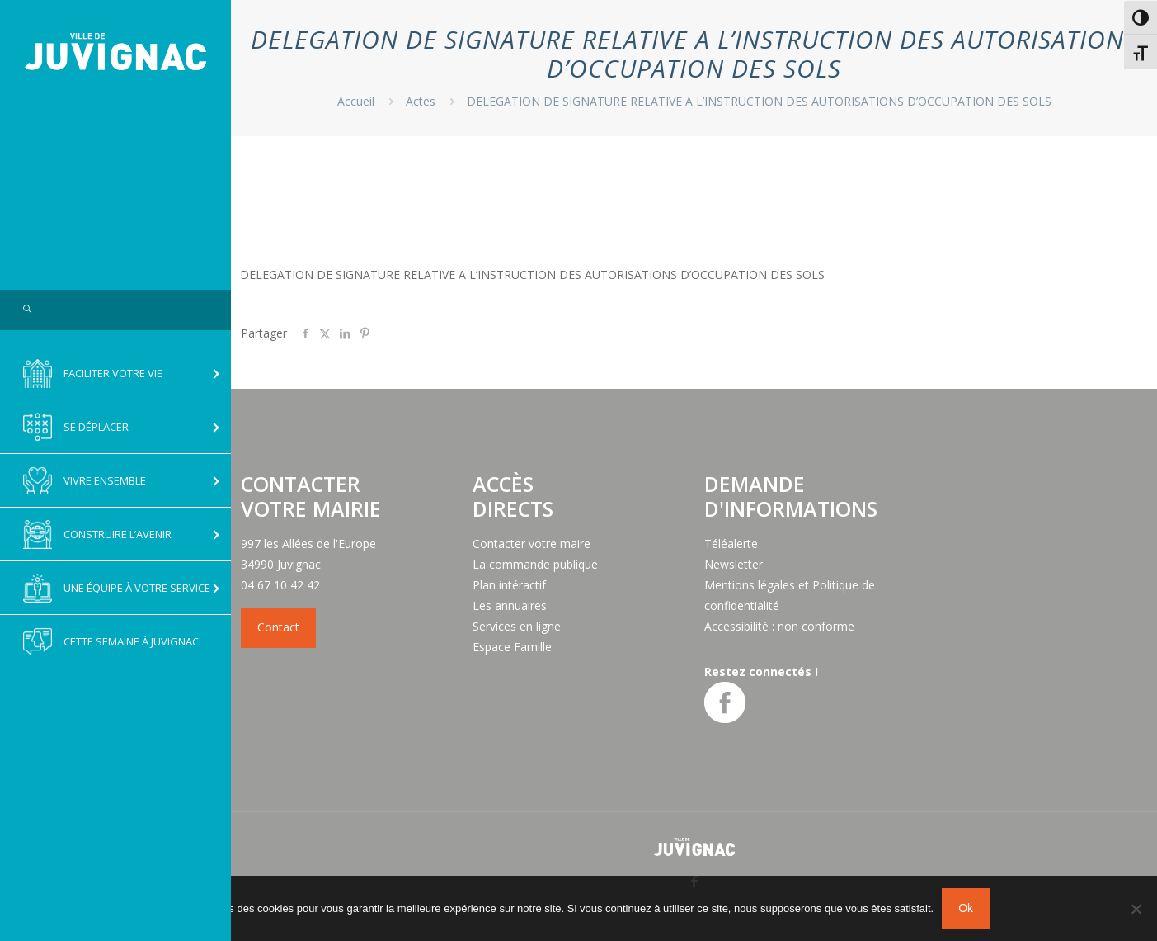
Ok (965, 908)
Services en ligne (517, 626)
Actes (420, 101)
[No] (1136, 909)
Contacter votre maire (531, 543)
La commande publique (535, 564)
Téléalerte (731, 543)
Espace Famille (512, 647)
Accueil (355, 101)
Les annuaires (510, 605)
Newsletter (733, 564)
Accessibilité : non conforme (779, 626)
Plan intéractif (509, 585)
